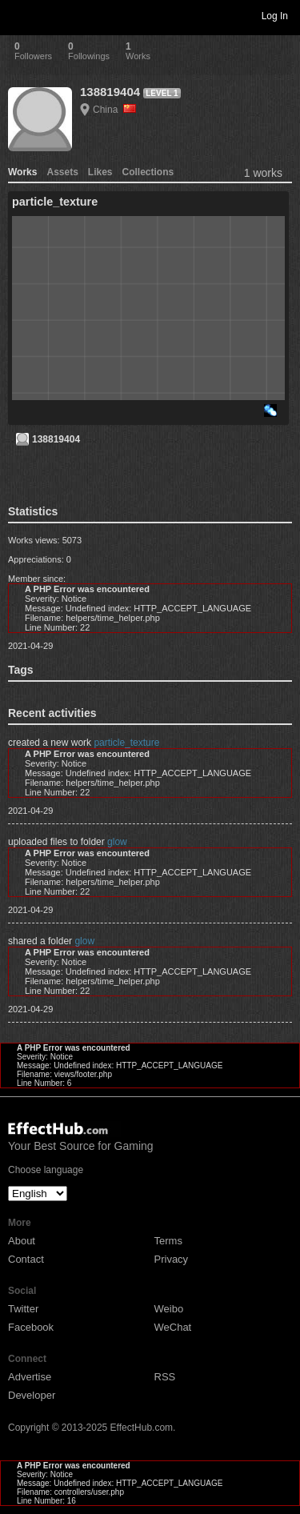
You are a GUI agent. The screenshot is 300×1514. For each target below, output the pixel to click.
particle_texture (126, 742)
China (114, 109)
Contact (26, 1259)
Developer (31, 1395)
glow (117, 841)
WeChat (173, 1327)
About (21, 1241)
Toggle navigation (19, 15)
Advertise (29, 1377)
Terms (168, 1241)
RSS (165, 1377)
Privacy (171, 1259)
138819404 (110, 91)
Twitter (23, 1309)
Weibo (169, 1309)
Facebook (31, 1327)
